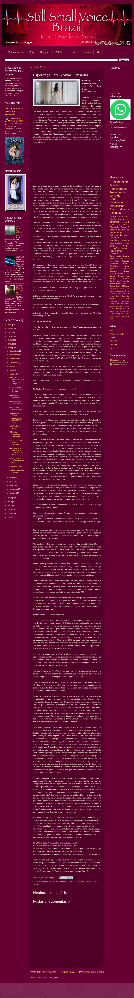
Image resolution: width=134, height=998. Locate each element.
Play (31, 52)
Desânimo (114, 263)
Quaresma (125, 268)
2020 (10, 348)
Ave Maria (71, 881)
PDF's (58, 52)
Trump (123, 240)
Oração (114, 185)
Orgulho (126, 256)
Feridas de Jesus (122, 291)
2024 (10, 332)
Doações (45, 52)
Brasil (127, 314)
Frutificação (125, 301)
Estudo (126, 271)
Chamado (114, 227)
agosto (13, 366)
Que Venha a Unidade (14, 427)
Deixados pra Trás (119, 298)
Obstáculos (114, 288)
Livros (71, 52)
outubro (13, 359)
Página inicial (15, 52)
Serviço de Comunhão (119, 281)
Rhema (126, 278)
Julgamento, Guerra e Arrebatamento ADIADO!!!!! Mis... (16, 418)
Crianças (113, 273)
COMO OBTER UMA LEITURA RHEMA (16, 389)
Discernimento (119, 216)
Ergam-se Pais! (15, 467)
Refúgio (125, 245)
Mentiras (126, 293)
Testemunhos (116, 251)
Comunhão (114, 253)
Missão (113, 219)
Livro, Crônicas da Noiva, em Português (14, 111)
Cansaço (80, 881)
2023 (10, 336)
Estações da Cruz (116, 304)
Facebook (114, 348)
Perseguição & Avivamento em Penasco (16, 460)
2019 (10, 498)
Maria (97, 881)
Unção (112, 291)
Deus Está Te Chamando (14, 397)
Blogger (89, 992)
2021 (10, 344)
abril (12, 481)
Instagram (114, 341)
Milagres (125, 286)
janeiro (13, 493)
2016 (10, 509)
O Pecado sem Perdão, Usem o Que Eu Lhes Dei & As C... (16, 451)
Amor (113, 209)
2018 (10, 502)
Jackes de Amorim (119, 364)
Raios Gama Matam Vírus (15, 409)
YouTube (113, 344)
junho (12, 374)
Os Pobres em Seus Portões (15, 403)
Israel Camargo (118, 360)
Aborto (118, 283)
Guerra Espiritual (119, 211)
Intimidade (116, 202)
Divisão (126, 263)
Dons (123, 227)
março (12, 485)
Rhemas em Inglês (117, 334)
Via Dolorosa (120, 311)
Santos (36, 884)
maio (12, 477)
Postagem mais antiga (91, 972)
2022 (10, 340)
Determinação (115, 256)
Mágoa (112, 316)
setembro (14, 362)
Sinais (112, 296)
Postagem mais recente (43, 972)
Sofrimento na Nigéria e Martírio (20, 229)
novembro (14, 355)
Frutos (118, 286)
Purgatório (114, 266)
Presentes (114, 237)
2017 (10, 506)
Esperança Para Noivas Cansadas (15, 442)
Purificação (114, 258)
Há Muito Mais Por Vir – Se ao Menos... (20, 290)
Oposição (118, 316)
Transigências (120, 309)
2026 (10, 325)
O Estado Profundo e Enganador (14, 434)
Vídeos (112, 283)
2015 (10, 513)
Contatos (86, 52)
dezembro (14, 351)
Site (111, 330)
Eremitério (114, 248)
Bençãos (113, 271)
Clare (127, 266)
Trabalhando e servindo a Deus (119, 195)
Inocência (113, 293)
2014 (10, 517)
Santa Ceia (124, 288)
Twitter (112, 337)
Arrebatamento (119, 181)
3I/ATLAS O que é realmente (20, 259)
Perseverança (118, 188)
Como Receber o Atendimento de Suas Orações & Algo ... (16, 380)
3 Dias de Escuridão (121, 296)
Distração (125, 261)
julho (12, 370)
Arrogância (119, 314)
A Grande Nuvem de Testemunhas (53, 881)
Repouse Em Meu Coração (16, 471)
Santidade (114, 240)
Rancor (126, 304)
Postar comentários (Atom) (47, 977)
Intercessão (89, 881)
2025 (10, 328)
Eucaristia (113, 301)
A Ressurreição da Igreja (119, 243)
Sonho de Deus (116, 306)
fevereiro (13, 489)
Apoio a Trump (119, 224)
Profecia (113, 268)
